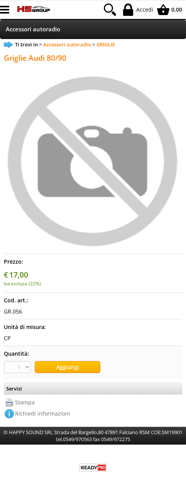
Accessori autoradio (33, 29)
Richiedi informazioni (42, 413)
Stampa (25, 402)
